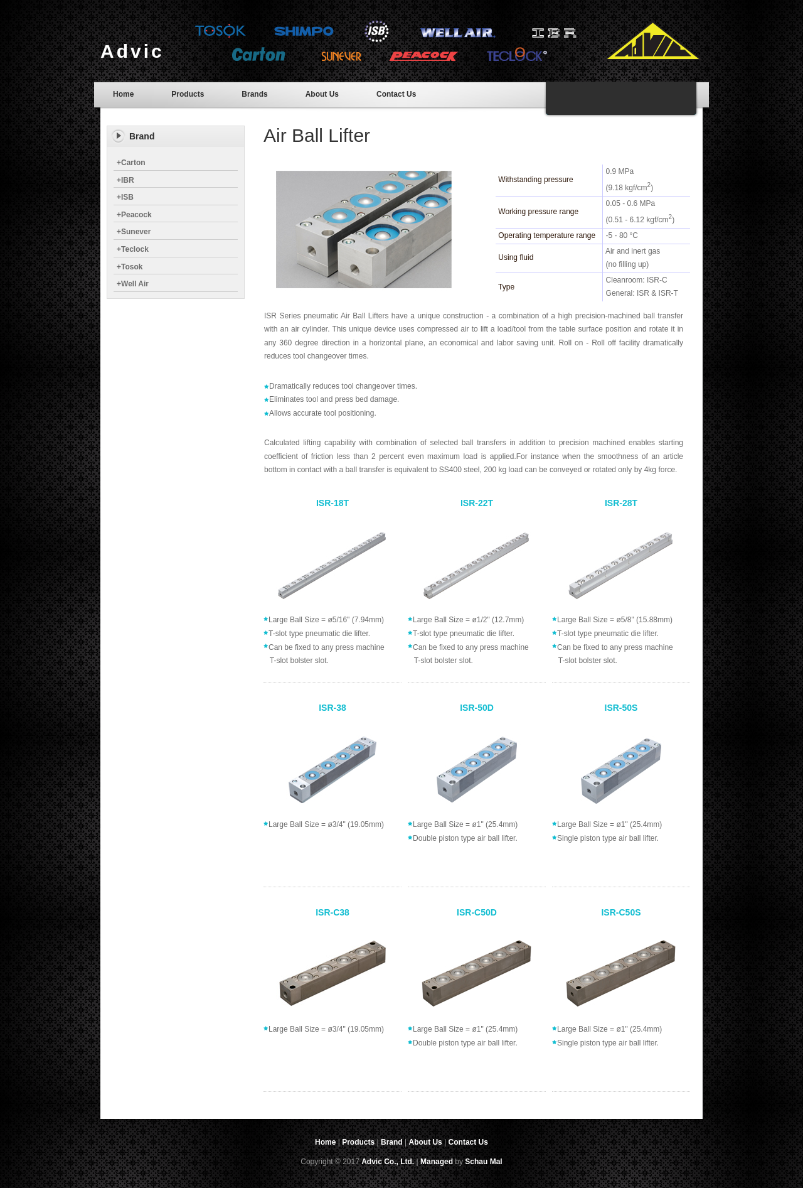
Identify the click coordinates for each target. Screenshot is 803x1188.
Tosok (129, 266)
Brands (254, 94)
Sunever (134, 231)
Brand (392, 1142)
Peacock (134, 214)
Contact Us (396, 94)
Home (123, 94)
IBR (125, 180)
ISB (125, 197)
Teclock (133, 249)
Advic (132, 51)
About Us (322, 94)
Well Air (133, 283)
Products (187, 94)
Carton (131, 162)
